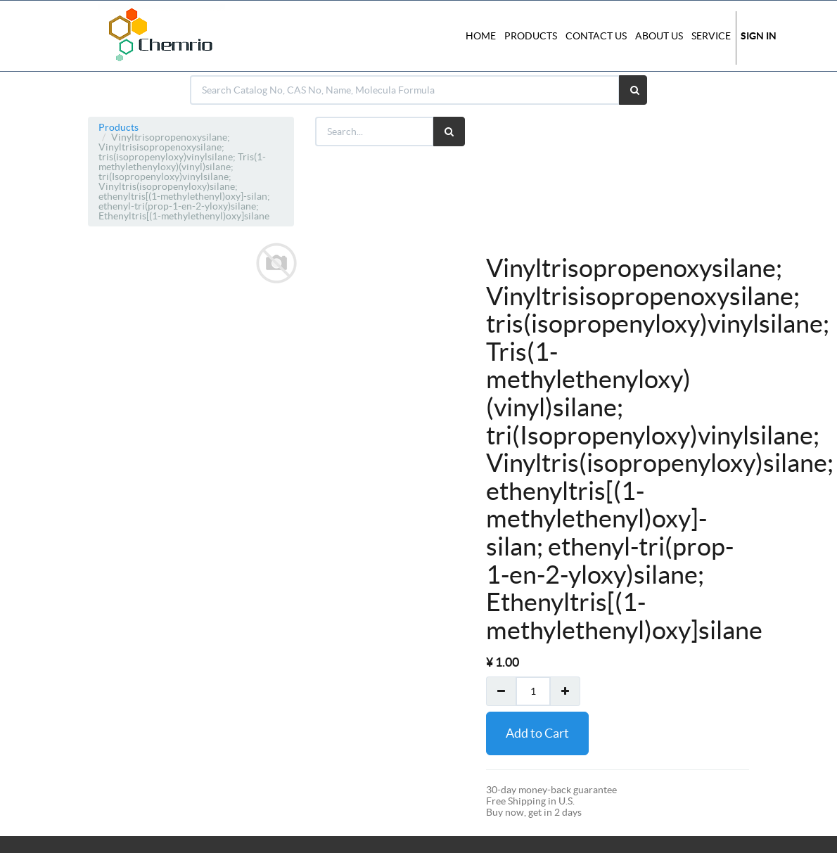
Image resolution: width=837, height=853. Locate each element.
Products (118, 127)
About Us (659, 35)
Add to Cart (537, 733)
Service (711, 35)
